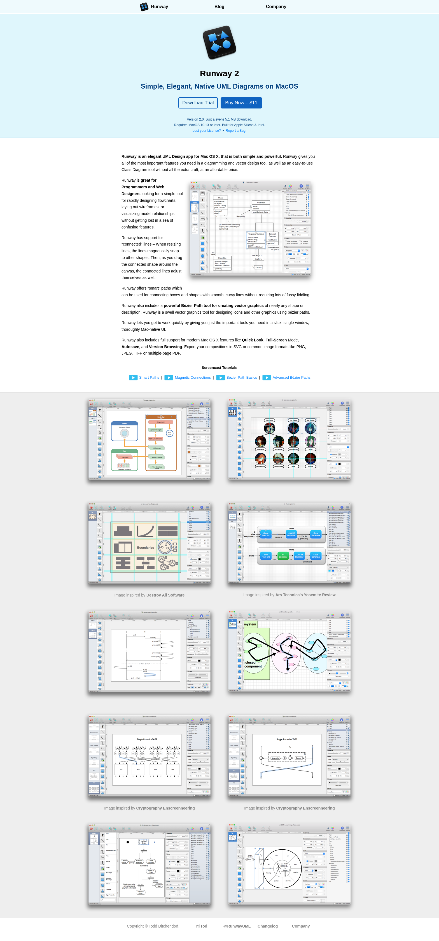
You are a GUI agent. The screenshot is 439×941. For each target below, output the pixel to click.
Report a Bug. (236, 131)
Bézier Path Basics (236, 377)
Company (276, 6)
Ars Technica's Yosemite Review (305, 595)
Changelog (268, 926)
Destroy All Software (165, 595)
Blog (219, 6)
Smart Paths (144, 377)
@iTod (201, 926)
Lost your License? (207, 131)
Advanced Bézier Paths (286, 377)
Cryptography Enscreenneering (165, 808)
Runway (154, 7)
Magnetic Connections (187, 377)
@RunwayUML (237, 926)
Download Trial (198, 102)
